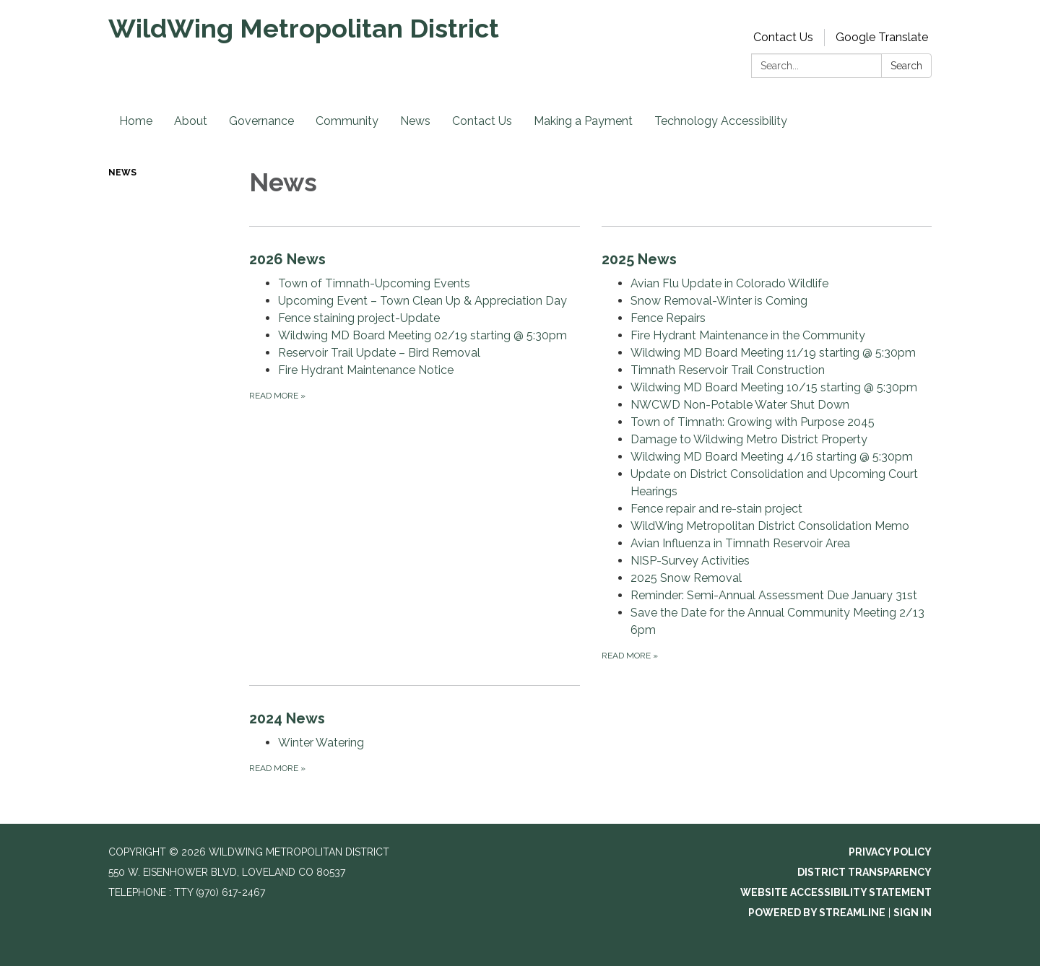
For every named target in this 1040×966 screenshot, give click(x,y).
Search (906, 65)
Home (135, 121)
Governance (261, 121)
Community (347, 121)
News (415, 121)
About (190, 121)
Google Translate (882, 37)
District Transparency (864, 872)
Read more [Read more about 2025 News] (630, 655)
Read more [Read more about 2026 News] (277, 396)
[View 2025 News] (767, 259)
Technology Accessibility (720, 121)
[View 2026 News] (414, 259)
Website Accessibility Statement (836, 892)
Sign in (912, 912)
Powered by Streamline (816, 912)
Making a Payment (583, 121)
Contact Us (783, 37)
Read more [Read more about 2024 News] (277, 768)
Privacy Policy (890, 852)
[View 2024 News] (414, 718)
